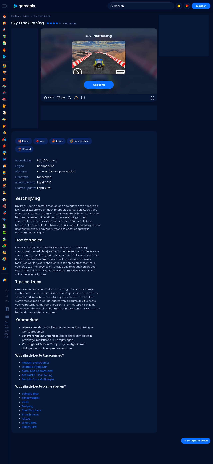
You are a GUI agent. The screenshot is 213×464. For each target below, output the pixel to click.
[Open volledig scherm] (152, 98)
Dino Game (29, 423)
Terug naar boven (196, 440)
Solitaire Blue (30, 394)
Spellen (15, 16)
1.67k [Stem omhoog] (48, 98)
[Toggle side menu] (4, 5)
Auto (40, 141)
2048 (25, 402)
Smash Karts (30, 414)
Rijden (57, 141)
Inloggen (201, 6)
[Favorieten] (70, 98)
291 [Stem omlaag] (60, 98)
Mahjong (27, 406)
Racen (26, 16)
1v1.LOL (26, 419)
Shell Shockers (31, 410)
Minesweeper (31, 398)
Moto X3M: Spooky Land (37, 371)
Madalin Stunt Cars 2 (35, 363)
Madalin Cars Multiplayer (38, 379)
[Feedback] (83, 98)
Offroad (24, 149)
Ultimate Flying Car (34, 367)
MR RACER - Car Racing (37, 375)
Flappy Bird (29, 427)
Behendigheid (79, 141)
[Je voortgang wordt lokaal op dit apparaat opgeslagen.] (76, 98)
